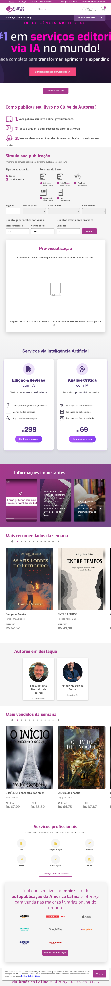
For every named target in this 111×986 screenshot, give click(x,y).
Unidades (61, 224)
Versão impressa (14, 224)
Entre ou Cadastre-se (91, 9)
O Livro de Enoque (69, 791)
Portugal (22, 1)
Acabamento (54, 204)
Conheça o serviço (28, 438)
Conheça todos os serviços (56, 872)
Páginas (10, 204)
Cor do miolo (88, 204)
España (33, 1)
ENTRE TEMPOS (67, 613)
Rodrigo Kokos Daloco (68, 617)
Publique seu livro (68, 1)
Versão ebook (38, 224)
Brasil (11, 1)
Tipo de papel (30, 204)
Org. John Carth (65, 796)
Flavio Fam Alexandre (15, 617)
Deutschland (46, 1)
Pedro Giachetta (13, 796)
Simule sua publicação (54, 950)
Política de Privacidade (30, 976)
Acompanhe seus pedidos (92, 1)
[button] (12, 540)
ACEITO (99, 973)
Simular (89, 230)
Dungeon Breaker (16, 613)
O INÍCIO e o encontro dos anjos (25, 791)
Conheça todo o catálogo (19, 17)
